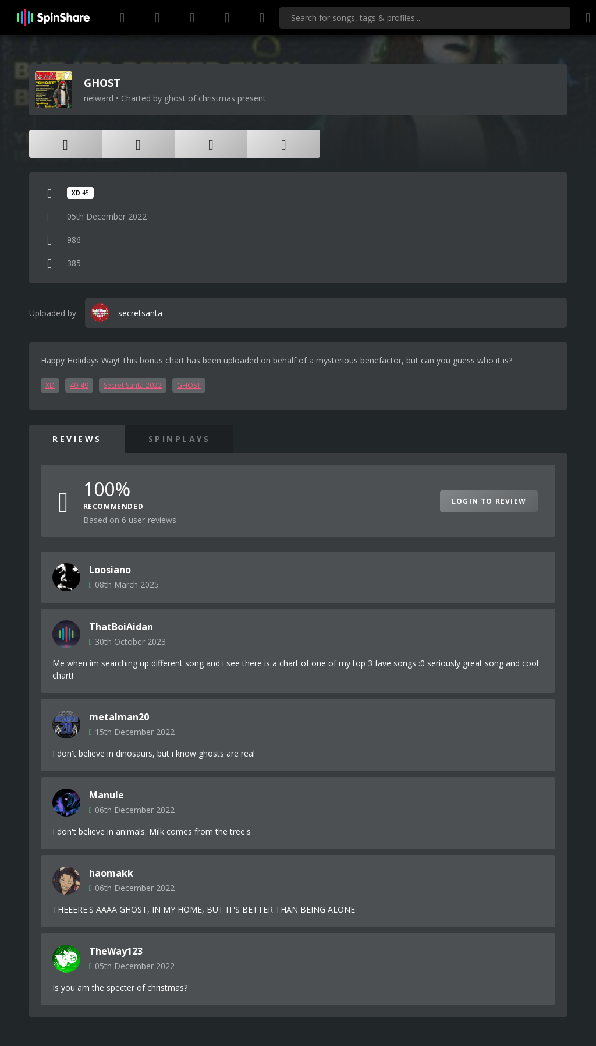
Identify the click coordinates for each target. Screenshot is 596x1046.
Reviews (77, 438)
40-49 (79, 385)
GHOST (189, 385)
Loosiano (110, 569)
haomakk (111, 873)
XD (50, 385)
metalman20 (119, 717)
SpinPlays (179, 438)
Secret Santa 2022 (133, 385)
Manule (106, 795)
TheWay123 (116, 951)
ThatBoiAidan (121, 626)
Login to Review (489, 501)
